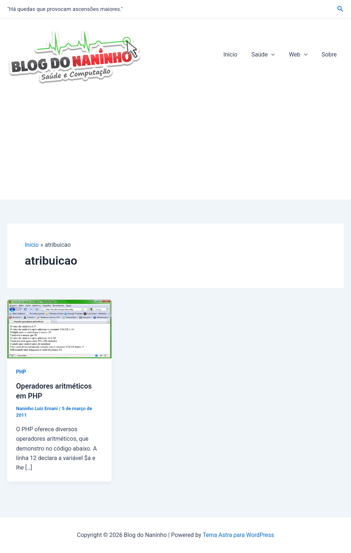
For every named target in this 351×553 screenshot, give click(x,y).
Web (302, 54)
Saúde (269, 54)
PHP (21, 372)
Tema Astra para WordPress (238, 534)
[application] (277, 54)
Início (239, 54)
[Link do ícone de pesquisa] (340, 8)
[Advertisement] (175, 145)
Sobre (330, 54)
